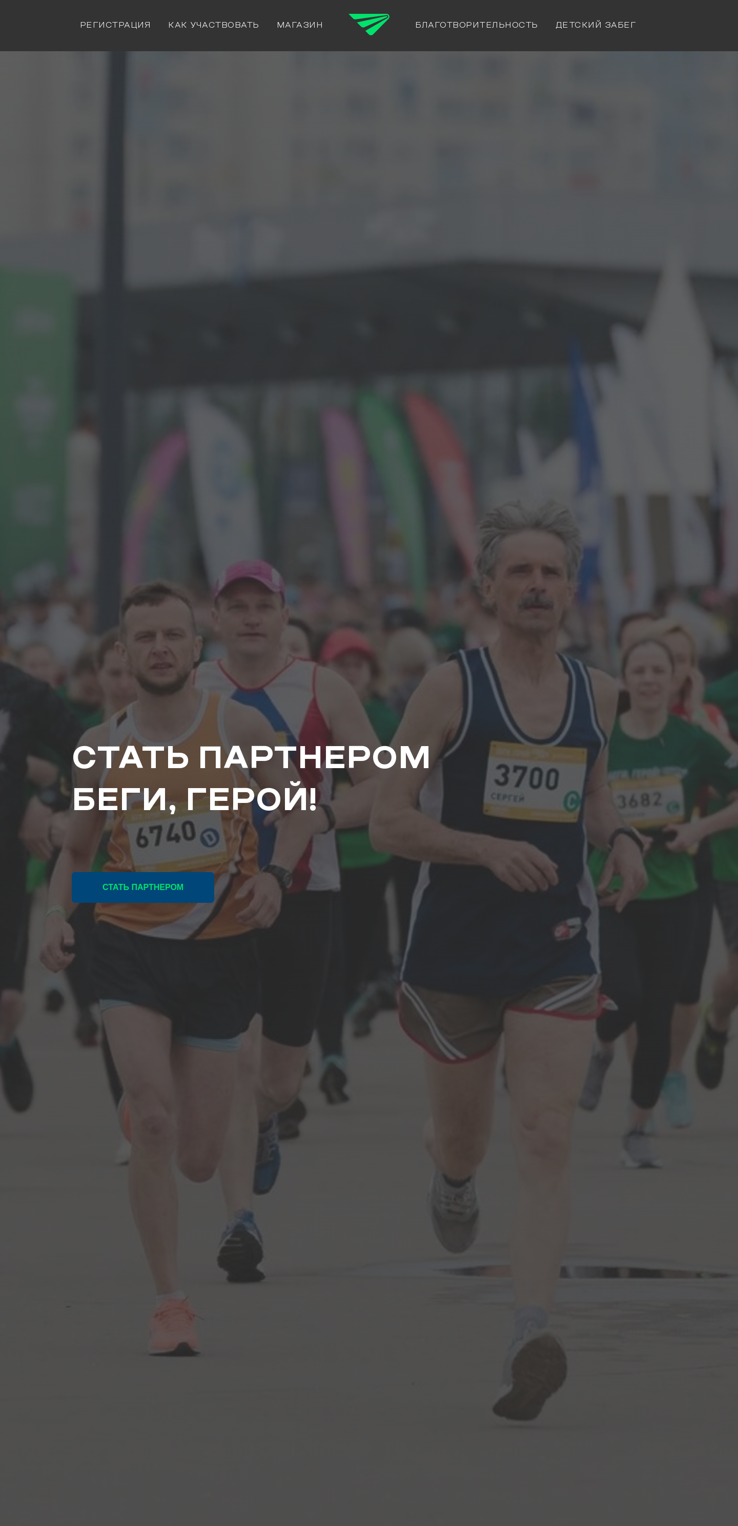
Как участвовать (213, 25)
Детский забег (596, 25)
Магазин (300, 25)
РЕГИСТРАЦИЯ (115, 25)
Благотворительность (476, 25)
